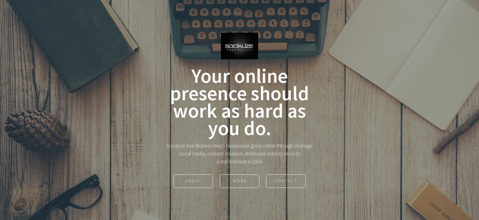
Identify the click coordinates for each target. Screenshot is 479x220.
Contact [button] (286, 181)
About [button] (193, 181)
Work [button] (240, 181)
